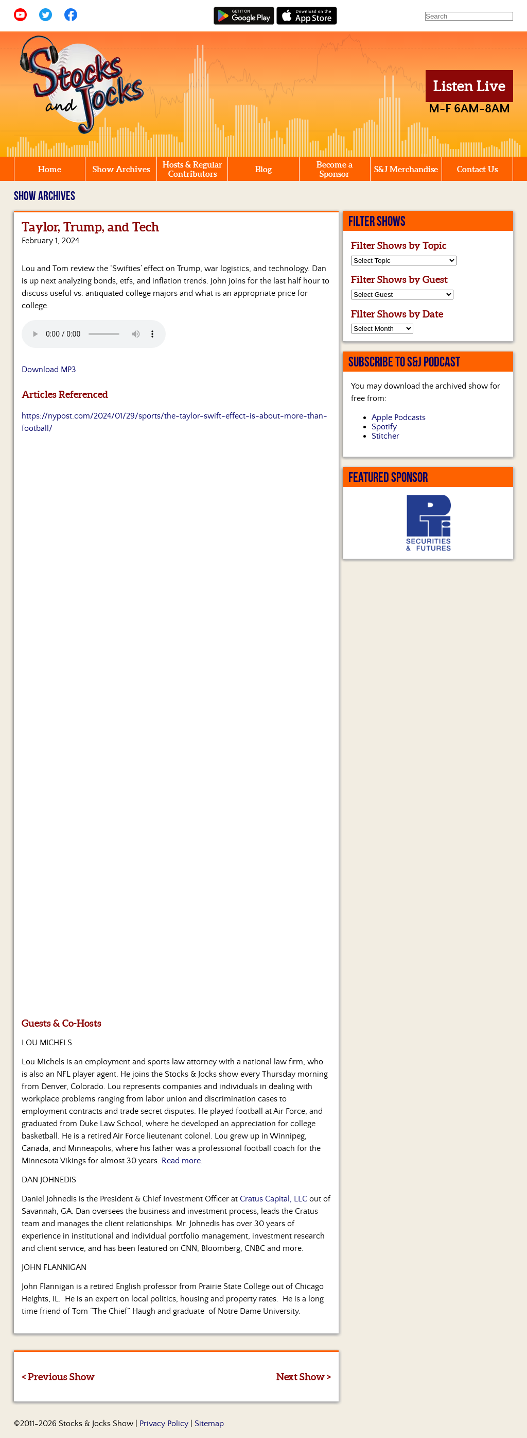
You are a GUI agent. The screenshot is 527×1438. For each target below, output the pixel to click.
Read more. (182, 1160)
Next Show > (303, 1376)
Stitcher (385, 436)
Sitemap (209, 1423)
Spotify (384, 426)
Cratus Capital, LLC (273, 1198)
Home (49, 169)
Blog (263, 169)
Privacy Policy (163, 1423)
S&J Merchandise (406, 169)
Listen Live (469, 86)
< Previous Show (58, 1376)
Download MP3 (49, 369)
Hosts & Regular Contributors (192, 169)
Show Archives (121, 169)
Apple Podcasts (399, 417)
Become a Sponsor (335, 169)
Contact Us (477, 169)
